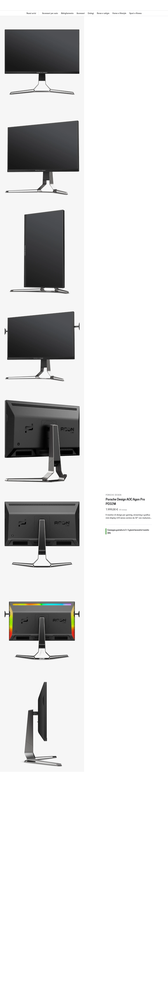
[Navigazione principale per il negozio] (84, 13)
